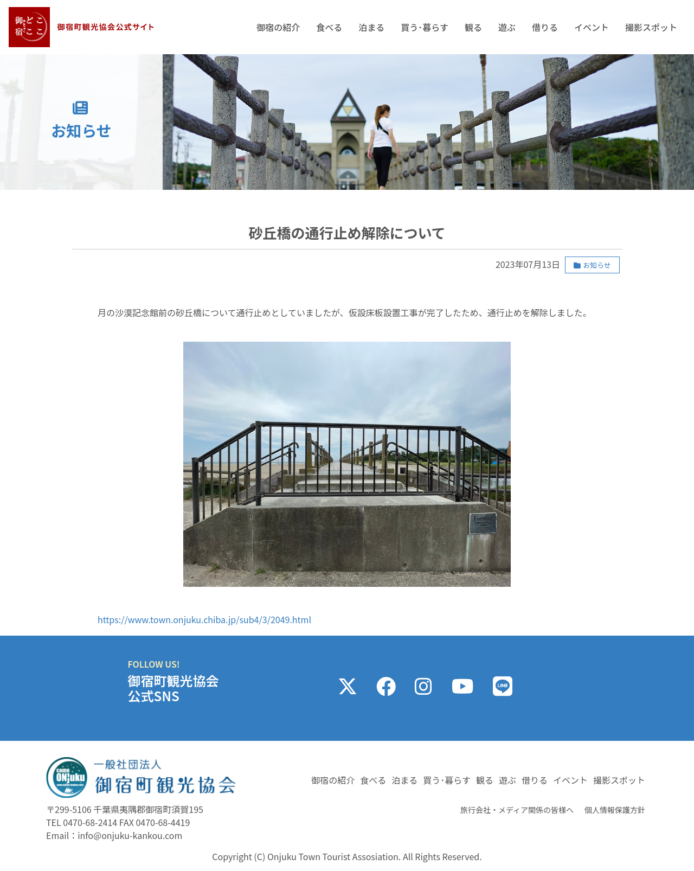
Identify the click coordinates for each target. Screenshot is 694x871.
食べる (329, 27)
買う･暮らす (424, 27)
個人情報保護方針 (614, 809)
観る (473, 27)
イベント (591, 27)
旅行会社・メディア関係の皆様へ (517, 809)
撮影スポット (651, 27)
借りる (545, 27)
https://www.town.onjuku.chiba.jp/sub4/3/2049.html (204, 619)
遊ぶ (507, 27)
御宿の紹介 (278, 27)
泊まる (371, 27)
